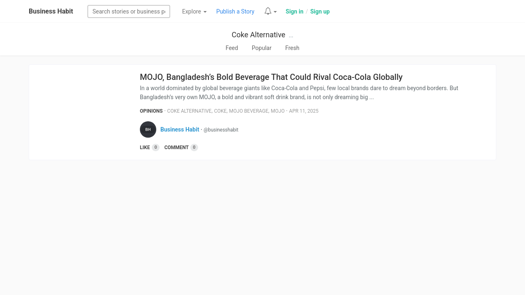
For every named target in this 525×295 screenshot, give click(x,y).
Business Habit (51, 11)
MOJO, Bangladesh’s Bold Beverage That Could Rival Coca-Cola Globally (271, 77)
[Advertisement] (262, 229)
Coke (220, 111)
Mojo (278, 111)
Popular (262, 48)
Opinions (151, 111)
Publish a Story (235, 11)
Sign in (295, 11)
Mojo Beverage (249, 111)
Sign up (319, 11)
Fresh (292, 48)
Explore (194, 11)
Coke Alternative (258, 34)
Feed (232, 48)
